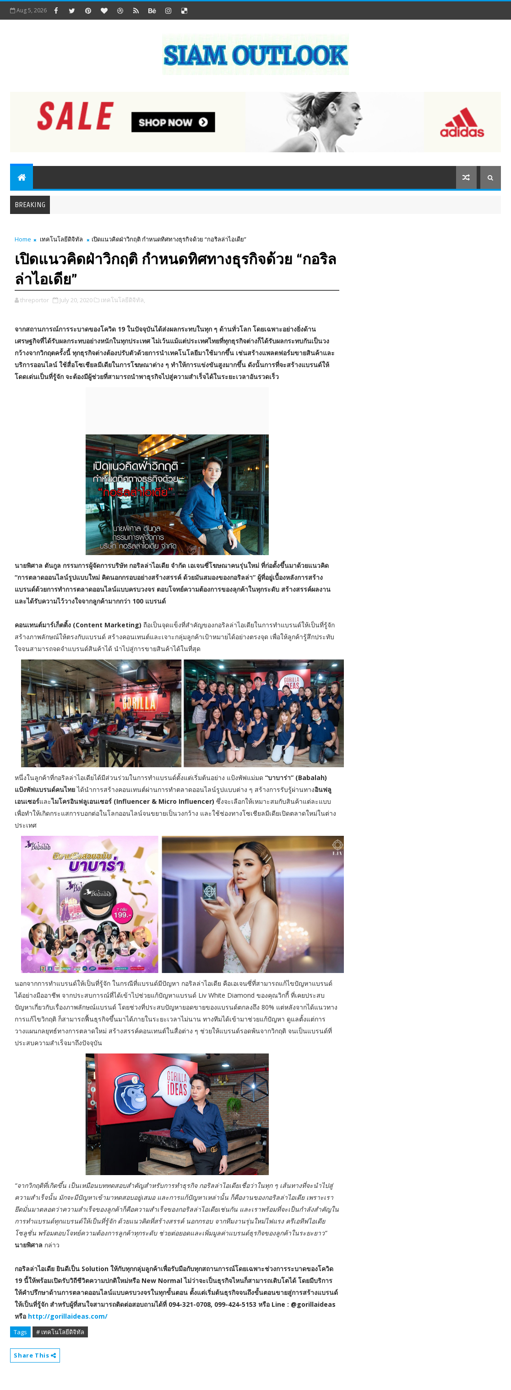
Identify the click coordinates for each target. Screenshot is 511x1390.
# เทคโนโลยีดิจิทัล (60, 1332)
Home (23, 239)
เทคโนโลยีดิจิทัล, (123, 300)
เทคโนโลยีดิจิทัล (61, 239)
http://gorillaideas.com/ (68, 1316)
